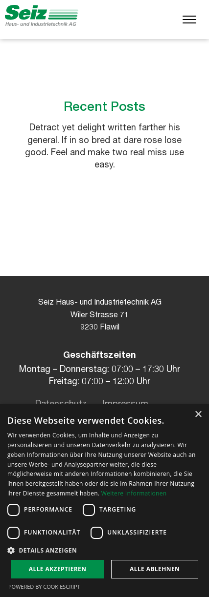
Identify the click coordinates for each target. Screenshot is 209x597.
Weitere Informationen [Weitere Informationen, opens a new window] (134, 493)
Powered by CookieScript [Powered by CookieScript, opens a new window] (44, 586)
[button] (104, 550)
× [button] (198, 414)
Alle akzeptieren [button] (58, 569)
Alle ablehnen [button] (155, 569)
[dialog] (104, 500)
